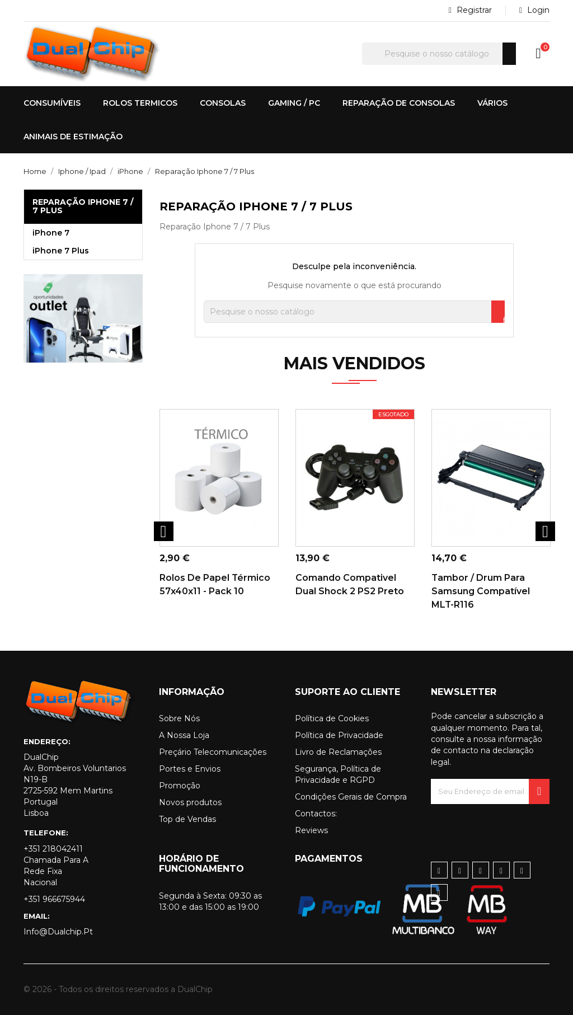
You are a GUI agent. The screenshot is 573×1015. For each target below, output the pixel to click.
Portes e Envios (189, 769)
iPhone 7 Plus (60, 251)
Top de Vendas (187, 819)
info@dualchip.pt (58, 932)
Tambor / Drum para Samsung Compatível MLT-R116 (480, 591)
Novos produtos (190, 802)
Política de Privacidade (339, 735)
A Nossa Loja (184, 735)
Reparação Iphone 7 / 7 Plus (82, 206)
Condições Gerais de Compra (351, 797)
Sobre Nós (179, 718)
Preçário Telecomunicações (212, 752)
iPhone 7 (50, 233)
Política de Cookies (332, 718)
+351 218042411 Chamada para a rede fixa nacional (56, 865)
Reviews (311, 830)
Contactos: (316, 814)
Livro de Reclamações (338, 752)
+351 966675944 (54, 899)
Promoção (179, 786)
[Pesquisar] (439, 54)
